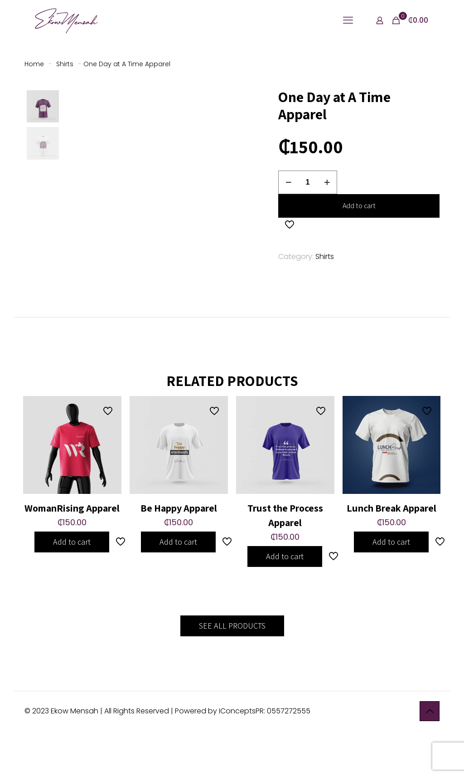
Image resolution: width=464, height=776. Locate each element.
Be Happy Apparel (178, 551)
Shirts (64, 63)
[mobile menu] (348, 20)
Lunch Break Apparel (391, 551)
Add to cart (359, 205)
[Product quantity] (307, 182)
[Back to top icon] (430, 755)
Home (34, 63)
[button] (211, 104)
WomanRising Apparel (72, 551)
